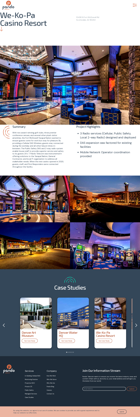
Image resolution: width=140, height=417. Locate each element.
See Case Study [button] (29, 341)
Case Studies (29, 397)
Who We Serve (51, 379)
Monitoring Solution (31, 379)
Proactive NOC (30, 383)
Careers (49, 390)
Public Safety (29, 390)
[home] (11, 5)
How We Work (51, 376)
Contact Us (50, 394)
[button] (134, 5)
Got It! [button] (122, 412)
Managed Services (31, 394)
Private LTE (28, 386)
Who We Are (51, 383)
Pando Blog (50, 386)
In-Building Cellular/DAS (32, 376)
